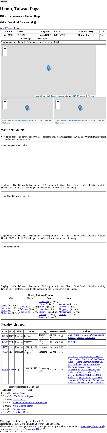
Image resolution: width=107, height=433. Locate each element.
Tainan (17, 28)
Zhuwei (42, 314)
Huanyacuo (44, 312)
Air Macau (97, 356)
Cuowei (25, 309)
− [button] (5, 53)
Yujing (42, 304)
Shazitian (43, 309)
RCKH (5, 369)
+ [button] (5, 49)
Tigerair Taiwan (83, 377)
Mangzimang (65, 312)
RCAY (5, 347)
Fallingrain (91, 96)
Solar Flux (65, 185)
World (3, 28)
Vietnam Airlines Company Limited (86, 381)
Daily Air (77, 364)
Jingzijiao (25, 306)
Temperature (35, 185)
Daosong (63, 314)
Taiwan (9, 28)
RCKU (5, 342)
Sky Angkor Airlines (83, 375)
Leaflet (38, 96)
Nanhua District (20, 409)
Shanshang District (21, 412)
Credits (44, 421)
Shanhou (43, 317)
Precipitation (50, 185)
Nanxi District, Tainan (23, 406)
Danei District (19, 399)
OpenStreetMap (56, 96)
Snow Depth (80, 185)
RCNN (5, 336)
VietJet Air (90, 337)
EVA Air (81, 367)
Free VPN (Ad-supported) (93, 426)
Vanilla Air (90, 380)
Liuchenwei (6, 308)
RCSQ (5, 352)
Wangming (64, 304)
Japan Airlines (84, 369)
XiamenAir (99, 382)
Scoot (70, 375)
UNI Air (80, 337)
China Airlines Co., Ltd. (79, 335)
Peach (97, 372)
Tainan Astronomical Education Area (30, 402)
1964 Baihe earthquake (23, 396)
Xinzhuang (44, 301)
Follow (4, 1)
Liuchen (62, 306)
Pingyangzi (64, 309)
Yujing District (19, 393)
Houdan (43, 306)
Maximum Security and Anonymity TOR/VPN (24, 429)
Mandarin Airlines (85, 372)
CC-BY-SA (75, 96)
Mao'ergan (6, 310)
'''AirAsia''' (73, 356)
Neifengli (25, 312)
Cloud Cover (19, 185)
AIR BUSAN (85, 356)
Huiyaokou (6, 313)
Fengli (4, 305)
